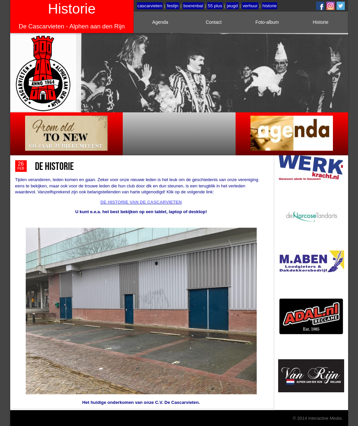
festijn (173, 5)
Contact (213, 22)
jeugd (232, 5)
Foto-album (267, 22)
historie (270, 5)
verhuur (250, 5)
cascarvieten (150, 5)
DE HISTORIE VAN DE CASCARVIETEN (141, 202)
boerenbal (193, 5)
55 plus (215, 5)
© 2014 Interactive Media (317, 417)
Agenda (160, 22)
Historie (320, 22)
